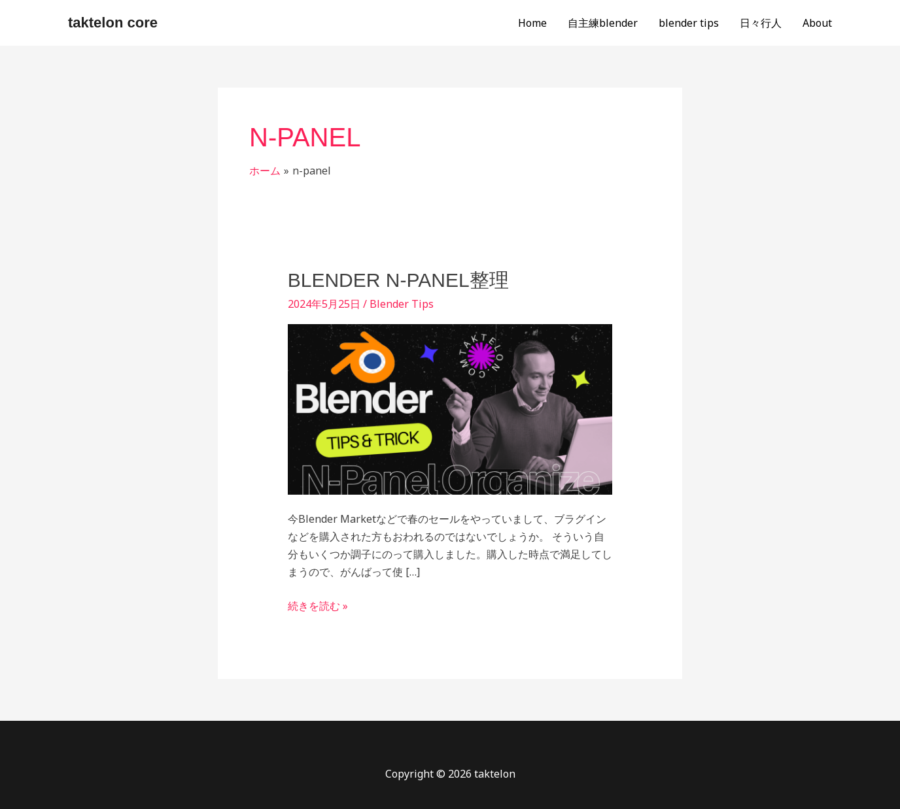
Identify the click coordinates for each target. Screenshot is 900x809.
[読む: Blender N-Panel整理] (450, 408)
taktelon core (113, 22)
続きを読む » (318, 605)
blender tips (689, 23)
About (817, 23)
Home (532, 23)
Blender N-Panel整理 (398, 280)
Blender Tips (402, 304)
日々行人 (761, 23)
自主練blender (603, 23)
